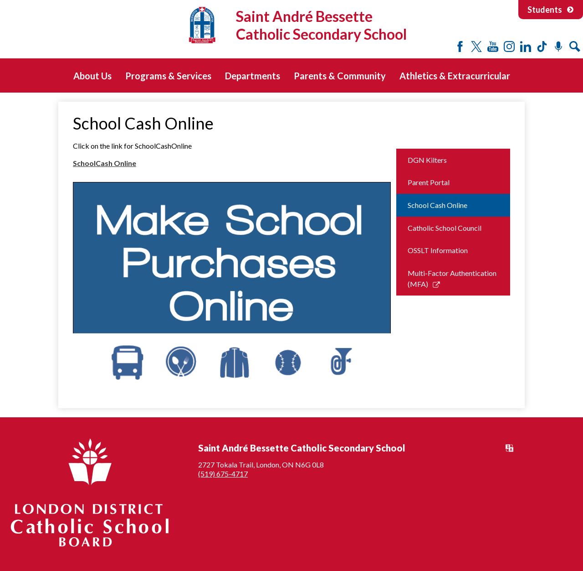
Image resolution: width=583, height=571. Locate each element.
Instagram (509, 46)
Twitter (476, 46)
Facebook (460, 46)
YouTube (492, 46)
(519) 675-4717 (223, 473)
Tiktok (542, 46)
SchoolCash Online (104, 163)
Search (574, 46)
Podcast (558, 46)
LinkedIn (525, 46)
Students (550, 10)
